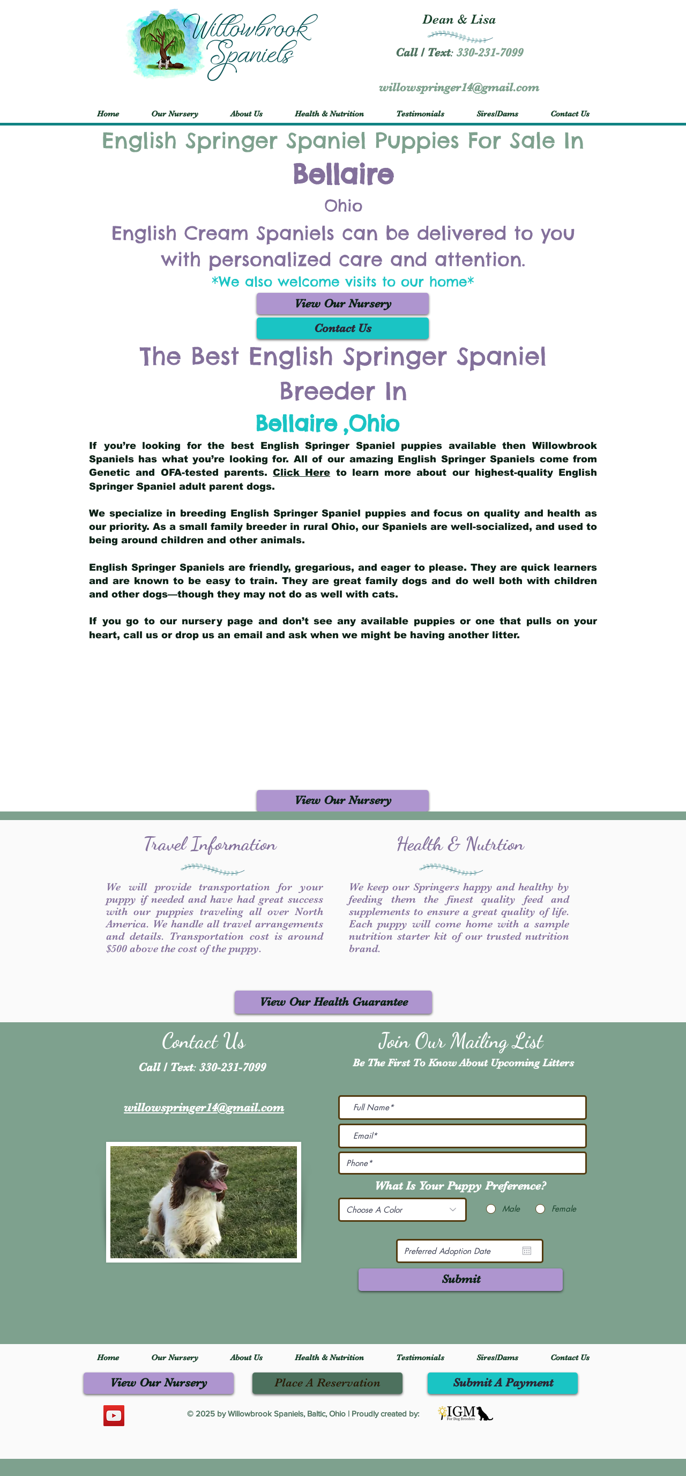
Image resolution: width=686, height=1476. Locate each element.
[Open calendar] (527, 1250)
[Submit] (461, 1279)
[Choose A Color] (402, 1210)
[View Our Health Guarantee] (333, 1002)
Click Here (301, 472)
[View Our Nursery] (343, 303)
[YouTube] (113, 1415)
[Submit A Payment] (503, 1383)
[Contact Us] (343, 328)
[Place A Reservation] (327, 1383)
